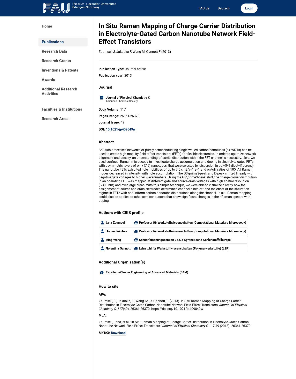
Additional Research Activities (59, 91)
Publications (53, 42)
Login (249, 8)
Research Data (54, 51)
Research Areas (55, 119)
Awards (48, 79)
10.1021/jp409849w (120, 129)
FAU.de (204, 8)
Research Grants (56, 61)
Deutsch (224, 8)
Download (118, 333)
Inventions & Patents (60, 70)
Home (47, 26)
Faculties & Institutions (62, 109)
